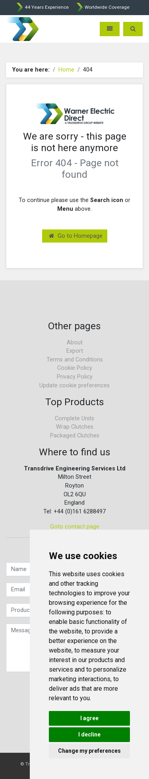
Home (66, 69)
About (75, 342)
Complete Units (74, 418)
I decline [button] (89, 734)
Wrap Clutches (74, 426)
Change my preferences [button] (89, 751)
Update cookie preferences (74, 385)
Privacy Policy (75, 376)
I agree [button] (89, 718)
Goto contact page (74, 526)
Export (74, 351)
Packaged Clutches (74, 435)
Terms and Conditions (74, 359)
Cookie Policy (74, 368)
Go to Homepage (76, 236)
